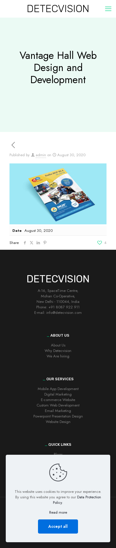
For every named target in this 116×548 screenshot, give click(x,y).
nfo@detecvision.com (64, 312)
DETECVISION (58, 8)
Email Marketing (58, 410)
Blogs (58, 454)
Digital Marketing (58, 394)
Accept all (58, 526)
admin (41, 155)
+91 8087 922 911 (64, 307)
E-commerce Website (58, 399)
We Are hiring (58, 356)
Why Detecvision (58, 350)
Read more (58, 512)
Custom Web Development (58, 405)
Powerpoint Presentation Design (58, 416)
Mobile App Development (58, 389)
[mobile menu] (108, 9)
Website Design (58, 421)
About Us (58, 345)
